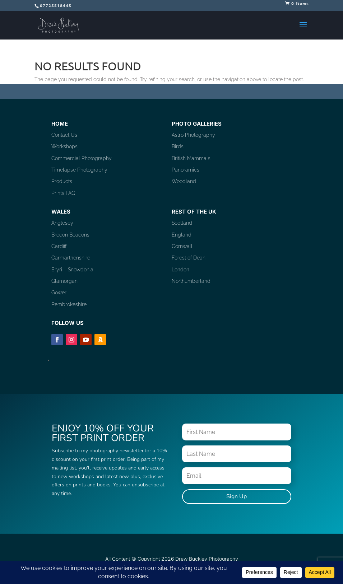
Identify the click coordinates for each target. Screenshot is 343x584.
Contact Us (64, 135)
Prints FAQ (63, 193)
